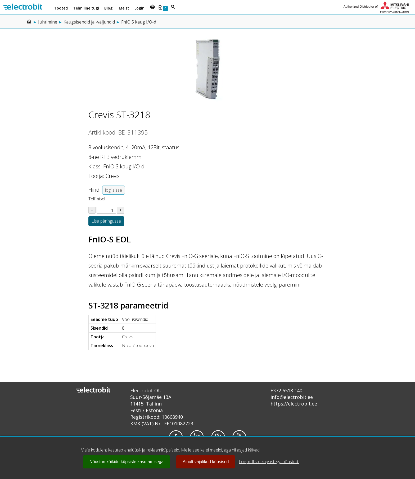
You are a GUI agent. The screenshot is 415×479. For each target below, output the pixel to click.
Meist (124, 8)
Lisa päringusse (106, 221)
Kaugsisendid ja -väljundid (89, 22)
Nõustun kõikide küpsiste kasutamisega (126, 461)
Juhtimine (47, 22)
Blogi (109, 8)
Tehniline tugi (86, 8)
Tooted (61, 8)
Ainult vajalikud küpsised (206, 461)
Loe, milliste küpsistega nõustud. (269, 461)
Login (139, 8)
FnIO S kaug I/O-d (138, 22)
